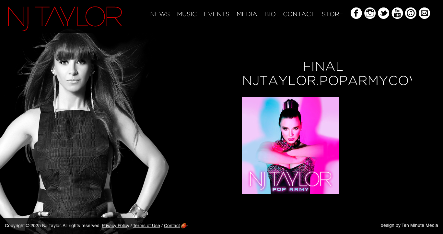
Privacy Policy (115, 226)
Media (247, 14)
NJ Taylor (65, 18)
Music (187, 14)
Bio (270, 14)
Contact (299, 14)
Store (333, 14)
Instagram (370, 13)
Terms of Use (146, 226)
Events (216, 14)
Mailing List (424, 13)
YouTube (397, 13)
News (160, 14)
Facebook (356, 13)
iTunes (410, 13)
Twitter (383, 13)
